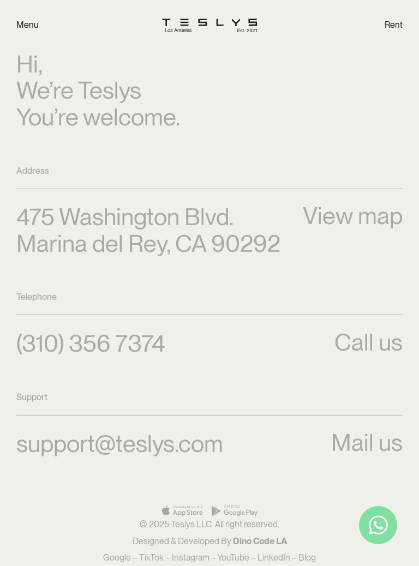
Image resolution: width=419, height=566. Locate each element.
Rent (394, 25)
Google (117, 557)
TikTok (151, 557)
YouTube (233, 557)
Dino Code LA (260, 541)
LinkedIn (274, 557)
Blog (307, 557)
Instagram (191, 557)
